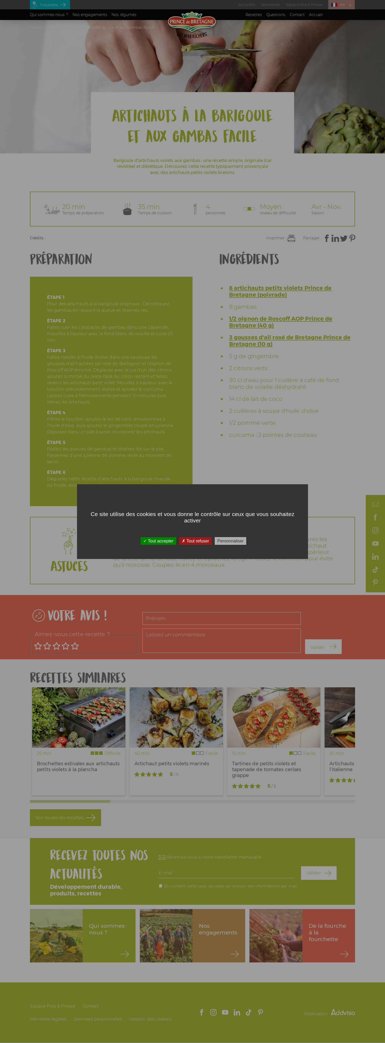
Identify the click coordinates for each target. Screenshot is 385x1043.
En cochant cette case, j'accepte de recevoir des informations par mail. (231, 885)
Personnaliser (230, 540)
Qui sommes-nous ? (49, 14)
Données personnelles (97, 1019)
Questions (276, 14)
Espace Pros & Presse (304, 4)
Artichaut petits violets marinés (171, 764)
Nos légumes (123, 14)
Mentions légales (48, 1019)
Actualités (246, 4)
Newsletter (270, 4)
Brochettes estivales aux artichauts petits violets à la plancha (78, 766)
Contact (297, 14)
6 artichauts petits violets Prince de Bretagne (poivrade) (280, 291)
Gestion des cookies (150, 1019)
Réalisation (329, 1013)
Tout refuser (195, 540)
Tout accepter (158, 540)
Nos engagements (89, 14)
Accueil (316, 14)
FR (342, 5)
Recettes (253, 14)
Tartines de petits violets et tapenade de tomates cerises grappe (266, 769)
